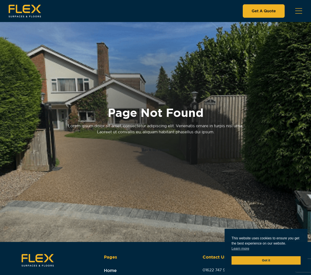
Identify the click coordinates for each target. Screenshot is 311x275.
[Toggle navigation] (298, 11)
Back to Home (155, 150)
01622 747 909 (217, 269)
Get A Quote (264, 11)
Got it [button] (266, 260)
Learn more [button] (240, 248)
